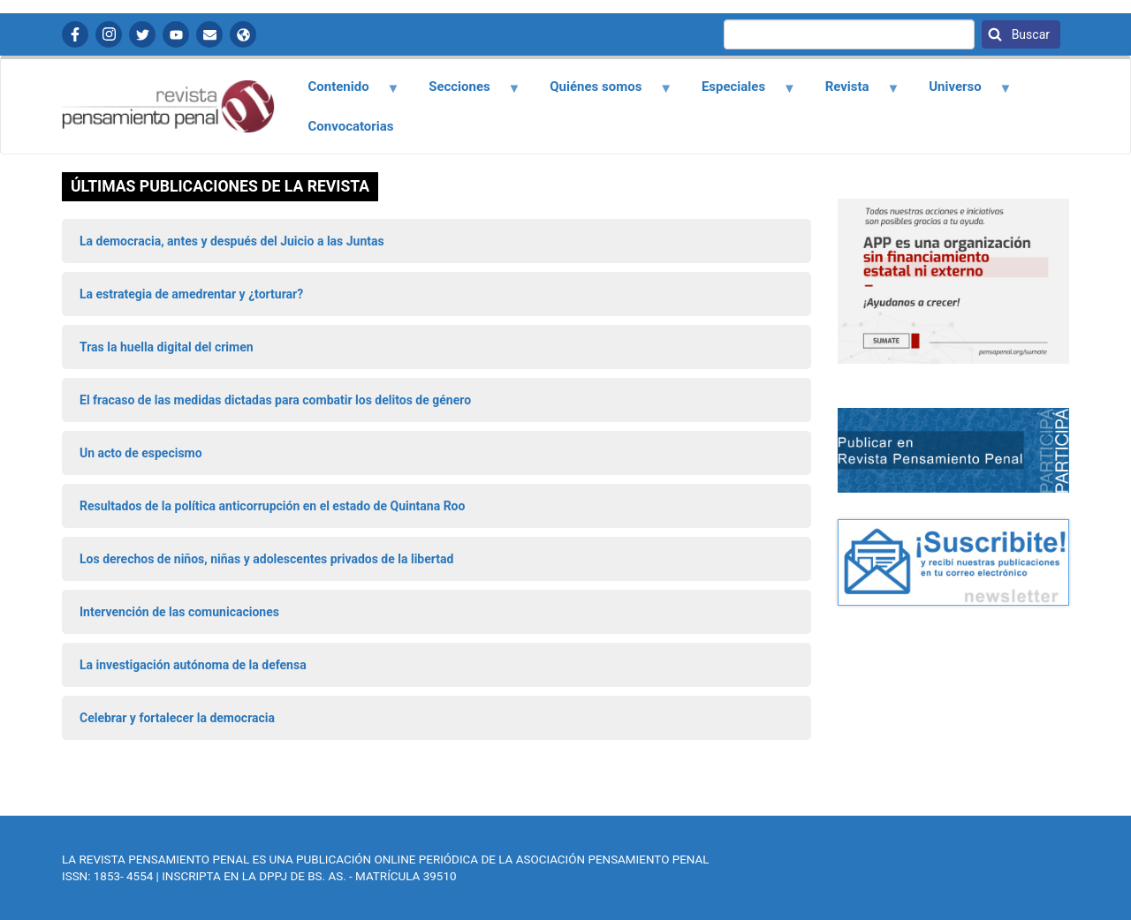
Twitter (142, 34)
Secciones (464, 93)
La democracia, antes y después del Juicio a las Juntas (232, 241)
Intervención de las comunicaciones (179, 612)
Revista (852, 93)
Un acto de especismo (141, 453)
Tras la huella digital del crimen (167, 347)
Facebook (75, 34)
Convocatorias (351, 126)
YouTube (176, 34)
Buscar (1029, 34)
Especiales (738, 93)
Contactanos (209, 34)
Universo (960, 93)
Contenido (343, 93)
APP (243, 34)
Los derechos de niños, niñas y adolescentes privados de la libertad (266, 559)
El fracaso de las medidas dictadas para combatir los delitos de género (275, 400)
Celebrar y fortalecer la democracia (177, 718)
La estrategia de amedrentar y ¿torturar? (191, 294)
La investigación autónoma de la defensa (193, 665)
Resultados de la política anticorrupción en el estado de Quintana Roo (272, 506)
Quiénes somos (601, 93)
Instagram (108, 34)
